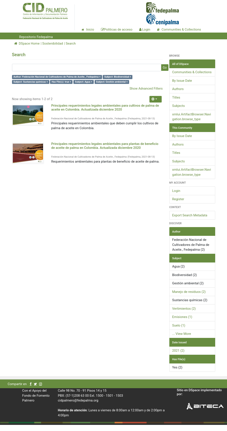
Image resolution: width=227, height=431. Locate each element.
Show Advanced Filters (146, 88)
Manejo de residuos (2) (189, 292)
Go (165, 67)
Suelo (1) (178, 325)
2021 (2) (178, 351)
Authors (178, 89)
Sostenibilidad (52, 43)
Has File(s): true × (61, 81)
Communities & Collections (191, 72)
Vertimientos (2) (184, 309)
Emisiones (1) (182, 317)
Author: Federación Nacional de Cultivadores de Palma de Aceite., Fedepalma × (57, 76)
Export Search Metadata (189, 215)
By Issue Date (182, 81)
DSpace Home (27, 43)
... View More (181, 334)
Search (71, 43)
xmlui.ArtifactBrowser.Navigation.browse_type (191, 116)
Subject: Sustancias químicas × (30, 81)
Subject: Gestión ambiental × (112, 81)
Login (176, 191)
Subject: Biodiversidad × (117, 76)
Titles (176, 97)
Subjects (178, 106)
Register (178, 199)
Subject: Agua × (83, 81)
